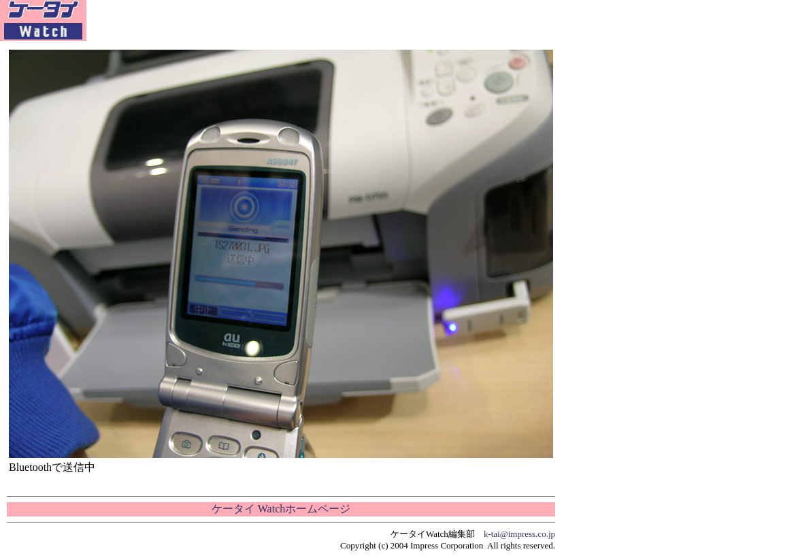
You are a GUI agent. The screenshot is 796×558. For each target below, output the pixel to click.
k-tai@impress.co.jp (519, 534)
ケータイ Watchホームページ (281, 508)
